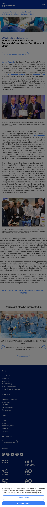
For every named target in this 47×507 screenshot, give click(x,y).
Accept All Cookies (23, 503)
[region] (23, 495)
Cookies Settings (23, 498)
